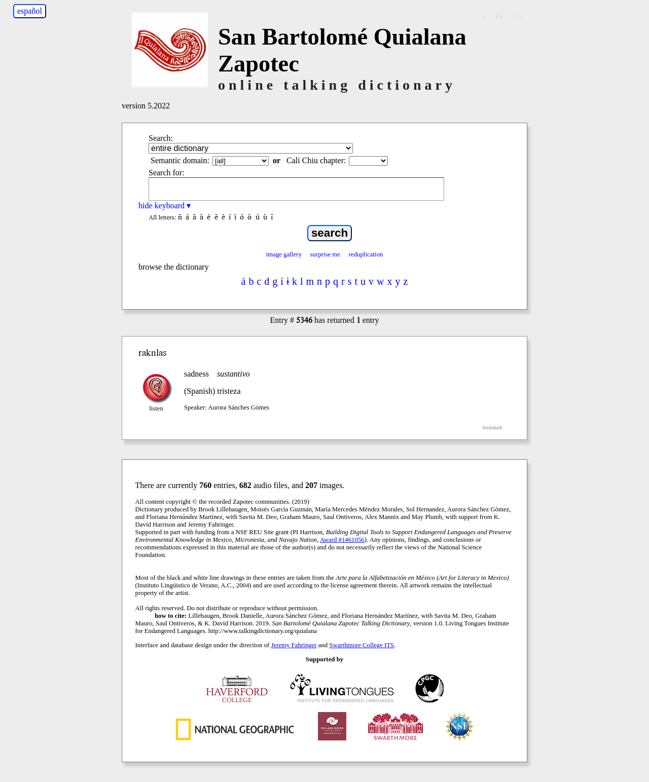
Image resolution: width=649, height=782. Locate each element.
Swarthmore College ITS (361, 645)
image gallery (284, 254)
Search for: (167, 172)
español (29, 11)
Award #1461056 (342, 539)
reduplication (366, 254)
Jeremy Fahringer (294, 645)
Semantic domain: (180, 160)
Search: (161, 138)
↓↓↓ (517, 15)
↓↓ (499, 15)
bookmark (492, 427)
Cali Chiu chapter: (316, 160)
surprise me (325, 254)
